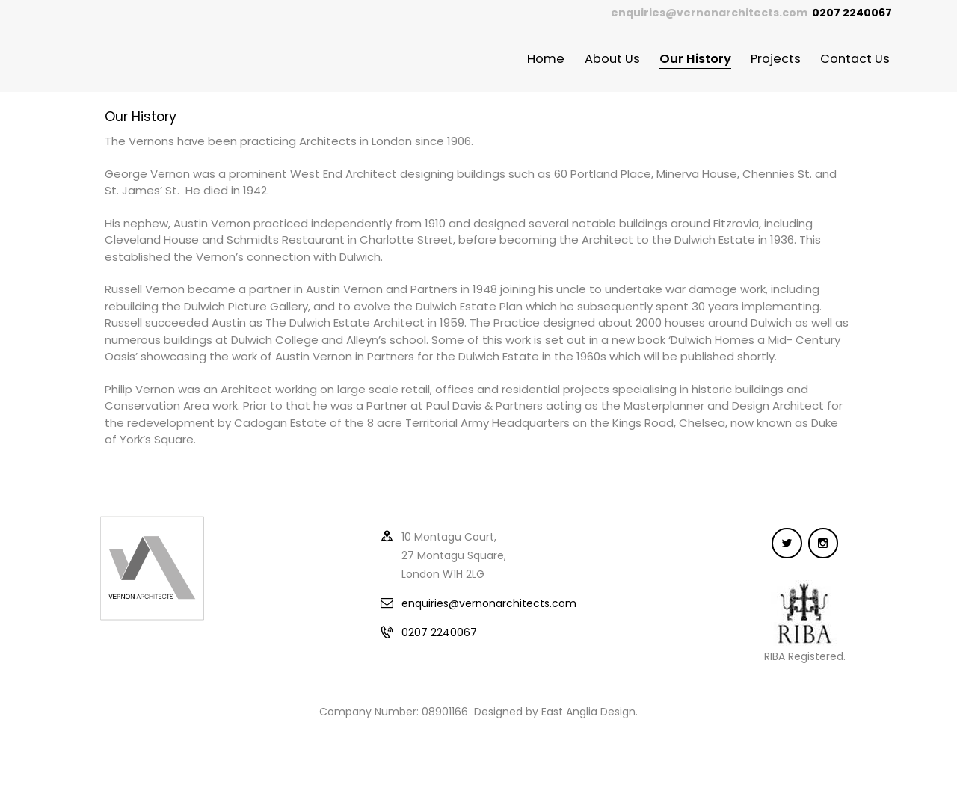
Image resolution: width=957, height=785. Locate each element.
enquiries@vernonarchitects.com (709, 12)
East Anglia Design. (589, 711)
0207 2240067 (439, 632)
